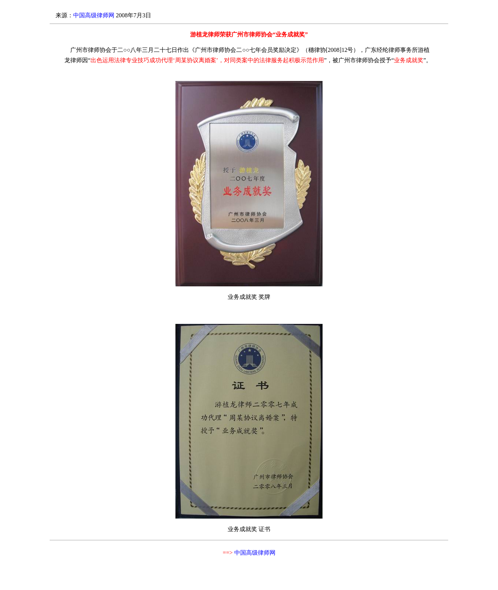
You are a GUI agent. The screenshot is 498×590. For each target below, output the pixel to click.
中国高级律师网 (93, 15)
